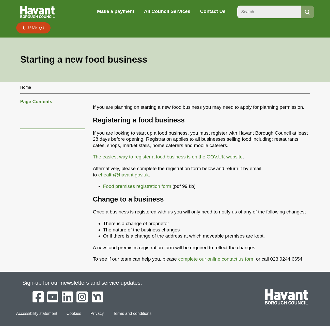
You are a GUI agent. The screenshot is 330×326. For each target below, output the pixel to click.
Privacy (97, 313)
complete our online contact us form (216, 259)
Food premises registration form (137, 186)
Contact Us (212, 11)
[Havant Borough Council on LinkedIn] (67, 297)
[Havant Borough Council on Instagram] (82, 297)
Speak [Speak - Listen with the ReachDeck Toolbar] (32, 27)
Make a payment (115, 11)
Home (25, 87)
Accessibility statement (36, 313)
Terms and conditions (132, 313)
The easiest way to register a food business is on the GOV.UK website (168, 156)
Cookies (74, 313)
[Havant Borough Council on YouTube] (52, 297)
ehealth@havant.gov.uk (123, 174)
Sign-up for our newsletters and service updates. (82, 283)
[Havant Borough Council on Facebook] (38, 297)
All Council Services (167, 11)
